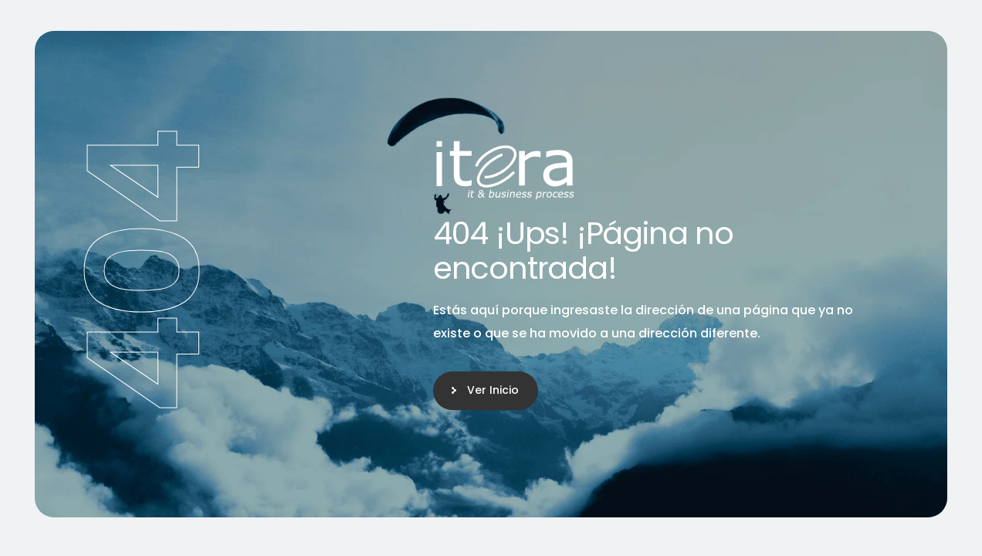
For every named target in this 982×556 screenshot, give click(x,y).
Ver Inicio (493, 390)
